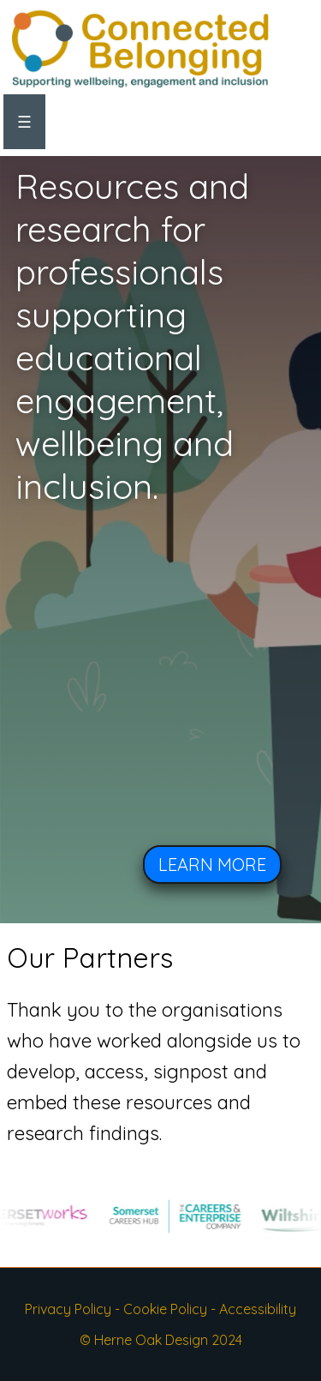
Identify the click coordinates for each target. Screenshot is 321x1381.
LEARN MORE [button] (212, 864)
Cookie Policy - (171, 1309)
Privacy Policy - (74, 1309)
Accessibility (257, 1309)
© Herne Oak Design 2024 (161, 1339)
